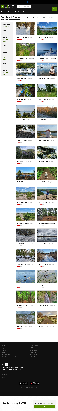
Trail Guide (4, 11)
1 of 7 (29, 335)
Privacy (36, 387)
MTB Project (33, 348)
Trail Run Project (34, 352)
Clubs (3, 352)
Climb (2, 1)
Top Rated (5, 32)
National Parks (33, 357)
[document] (44, 404)
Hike (11, 1)
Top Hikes (17, 11)
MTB (7, 1)
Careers (4, 377)
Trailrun (17, 1)
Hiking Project (33, 350)
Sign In (54, 9)
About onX (4, 374)
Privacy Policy (50, 403)
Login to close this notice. (21, 405)
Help (3, 348)
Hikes (3, 55)
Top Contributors (6, 354)
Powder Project (33, 354)
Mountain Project (34, 345)
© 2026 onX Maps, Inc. (25, 387)
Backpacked (5, 26)
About (3, 345)
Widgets (4, 350)
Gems (4, 59)
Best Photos (11, 11)
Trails (3, 57)
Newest (4, 33)
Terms (32, 387)
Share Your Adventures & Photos (10, 357)
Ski (22, 1)
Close (44, 406)
